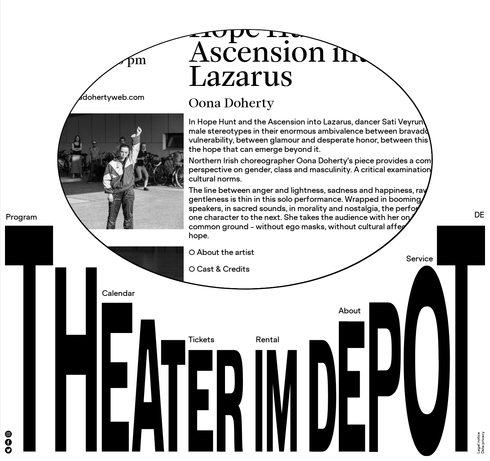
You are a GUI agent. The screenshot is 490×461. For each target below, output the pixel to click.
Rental (267, 340)
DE (479, 215)
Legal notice (478, 443)
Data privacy (483, 442)
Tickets (201, 340)
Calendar (118, 293)
